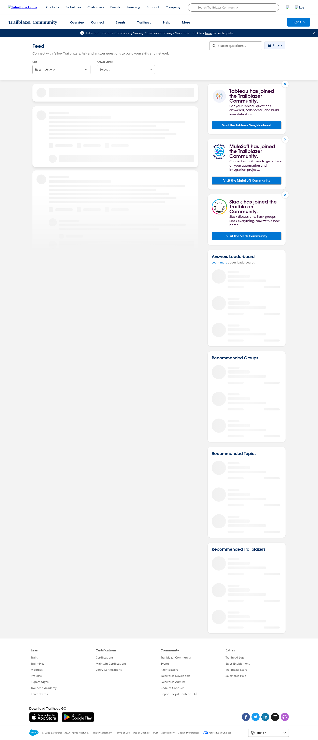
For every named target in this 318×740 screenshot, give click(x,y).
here (208, 33)
